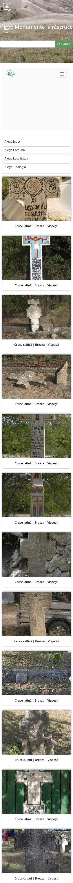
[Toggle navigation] (62, 74)
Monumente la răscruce (36, 26)
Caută (64, 44)
